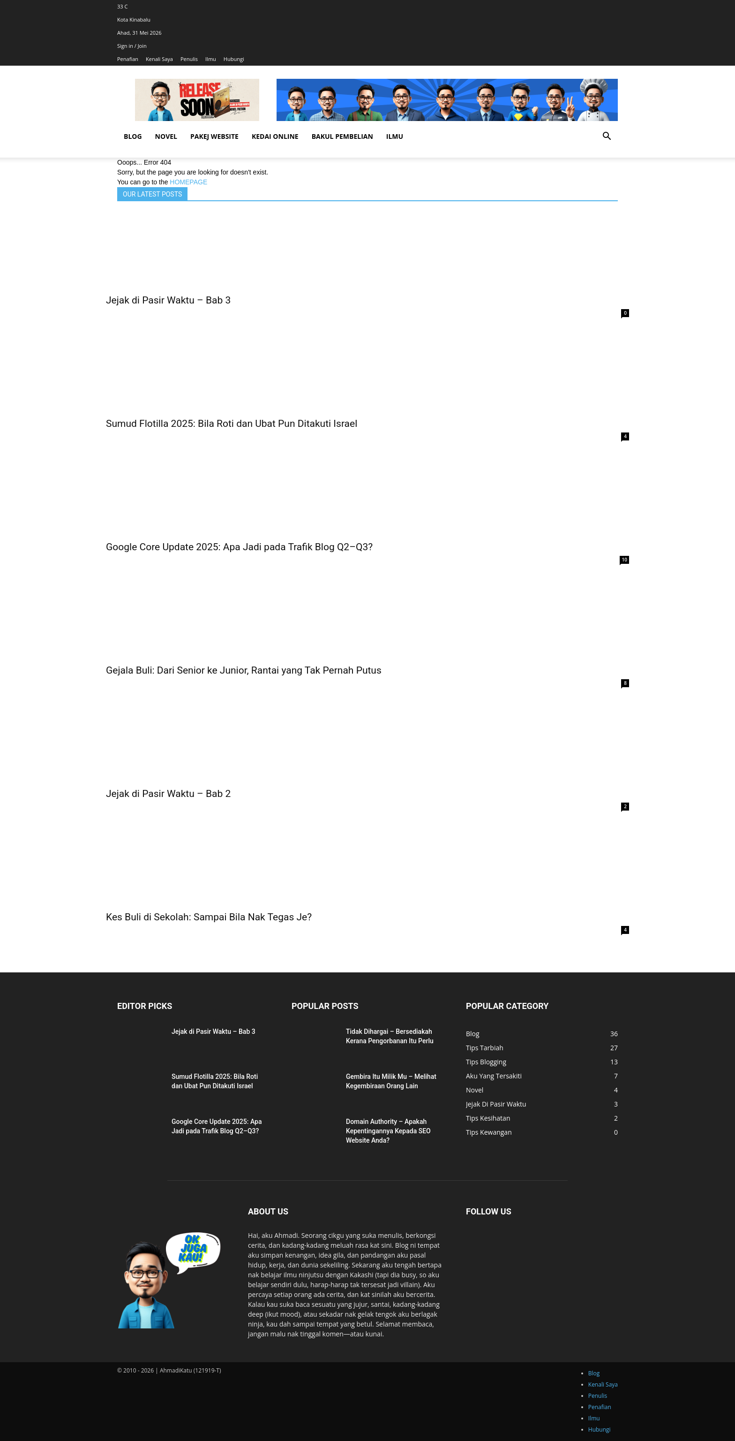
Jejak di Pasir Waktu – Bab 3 (168, 300)
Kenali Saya (159, 58)
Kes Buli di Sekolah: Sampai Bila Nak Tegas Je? (209, 917)
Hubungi (234, 58)
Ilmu (210, 58)
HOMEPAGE (188, 182)
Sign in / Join (132, 45)
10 (624, 559)
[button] (606, 137)
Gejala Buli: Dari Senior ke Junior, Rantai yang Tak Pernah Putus (244, 670)
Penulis (189, 58)
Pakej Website (214, 136)
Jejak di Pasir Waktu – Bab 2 (168, 793)
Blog (133, 136)
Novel (166, 136)
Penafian (127, 58)
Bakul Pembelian (342, 136)
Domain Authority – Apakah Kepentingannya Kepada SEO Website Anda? (388, 1131)
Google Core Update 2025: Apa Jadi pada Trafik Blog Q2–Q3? (239, 547)
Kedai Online (275, 136)
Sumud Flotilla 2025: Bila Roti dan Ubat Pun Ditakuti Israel (231, 423)
